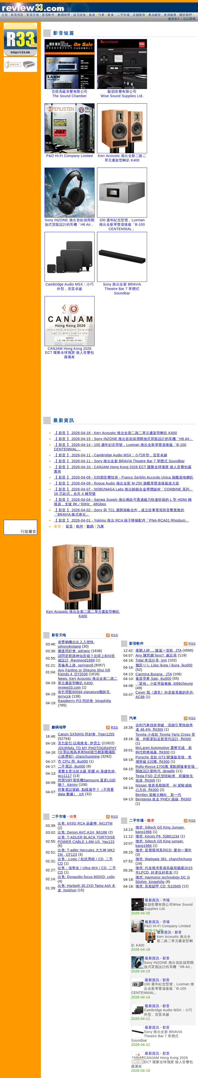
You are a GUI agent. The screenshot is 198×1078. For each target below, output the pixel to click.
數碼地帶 (64, 15)
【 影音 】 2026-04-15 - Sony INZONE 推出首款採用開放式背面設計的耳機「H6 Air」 (123, 439)
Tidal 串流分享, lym (151, 660)
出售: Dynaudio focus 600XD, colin (86, 877)
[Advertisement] (119, 387)
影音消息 (17, 15)
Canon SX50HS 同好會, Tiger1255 (86, 734)
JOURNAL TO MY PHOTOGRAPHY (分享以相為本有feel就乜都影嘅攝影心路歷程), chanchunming (87, 752)
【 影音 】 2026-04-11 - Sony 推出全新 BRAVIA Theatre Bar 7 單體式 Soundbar (119, 461)
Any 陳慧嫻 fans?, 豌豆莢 (156, 655)
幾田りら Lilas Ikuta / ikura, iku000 (164, 665)
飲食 (111, 15)
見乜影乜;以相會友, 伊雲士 (79, 743)
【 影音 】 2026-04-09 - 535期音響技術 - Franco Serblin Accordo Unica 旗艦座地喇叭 (124, 477)
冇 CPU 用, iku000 (73, 761)
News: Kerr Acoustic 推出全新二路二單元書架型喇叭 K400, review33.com (88, 683)
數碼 (90, 526)
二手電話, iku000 (71, 766)
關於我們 (185, 15)
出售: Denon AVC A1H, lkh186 (82, 832)
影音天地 (32, 15)
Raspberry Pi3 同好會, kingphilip (84, 701)
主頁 (4, 15)
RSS (114, 635)
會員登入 (174, 19)
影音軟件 (48, 15)
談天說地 (79, 15)
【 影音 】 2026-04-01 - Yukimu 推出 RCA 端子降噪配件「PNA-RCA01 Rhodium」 (121, 520)
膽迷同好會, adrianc (74, 651)
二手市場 (123, 15)
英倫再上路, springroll (76, 665)
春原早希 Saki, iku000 (154, 679)
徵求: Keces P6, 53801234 (157, 836)
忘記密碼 (189, 19)
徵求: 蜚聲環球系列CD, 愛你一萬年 (164, 850)
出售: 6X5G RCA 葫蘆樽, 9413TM (85, 823)
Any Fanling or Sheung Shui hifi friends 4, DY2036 (84, 672)
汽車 (101, 15)
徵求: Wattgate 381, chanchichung (164, 859)
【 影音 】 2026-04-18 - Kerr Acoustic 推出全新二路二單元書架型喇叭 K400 (115, 433)
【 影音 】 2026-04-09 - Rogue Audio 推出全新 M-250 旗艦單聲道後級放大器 (116, 483)
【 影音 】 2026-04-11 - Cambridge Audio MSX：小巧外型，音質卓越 (110, 455)
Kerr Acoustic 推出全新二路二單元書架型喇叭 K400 (83, 612)
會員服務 (170, 15)
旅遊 (92, 15)
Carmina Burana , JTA (154, 674)
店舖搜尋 (139, 15)
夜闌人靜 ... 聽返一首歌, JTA (159, 650)
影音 (69, 526)
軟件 (79, 526)
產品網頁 (154, 15)
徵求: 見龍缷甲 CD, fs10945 (158, 886)
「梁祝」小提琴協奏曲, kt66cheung (164, 683)
